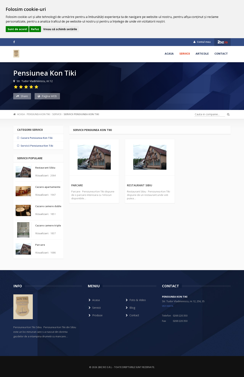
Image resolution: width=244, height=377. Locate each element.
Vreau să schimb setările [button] (60, 29)
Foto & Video (135, 300)
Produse (95, 315)
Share (22, 96)
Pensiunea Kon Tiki (38, 114)
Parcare (77, 185)
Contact (221, 53)
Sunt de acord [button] (17, 29)
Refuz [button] (35, 29)
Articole (202, 53)
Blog (130, 307)
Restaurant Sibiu (139, 185)
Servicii (184, 53)
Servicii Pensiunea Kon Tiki (81, 114)
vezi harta (167, 306)
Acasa (169, 53)
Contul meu (202, 42)
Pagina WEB (47, 96)
